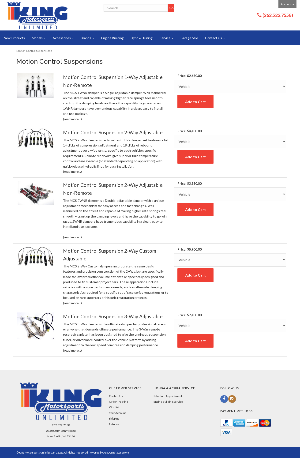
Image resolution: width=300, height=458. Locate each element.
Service (166, 38)
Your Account (117, 413)
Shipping (114, 418)
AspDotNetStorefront (116, 452)
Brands (87, 38)
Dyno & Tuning (142, 38)
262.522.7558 (61, 425)
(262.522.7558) (277, 15)
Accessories (63, 38)
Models (39, 38)
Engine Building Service (168, 401)
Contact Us (215, 38)
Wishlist (114, 407)
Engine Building (112, 38)
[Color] (230, 86)
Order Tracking (118, 401)
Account (287, 4)
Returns (114, 424)
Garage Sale (189, 38)
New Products (14, 38)
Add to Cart (195, 101)
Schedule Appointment (168, 396)
